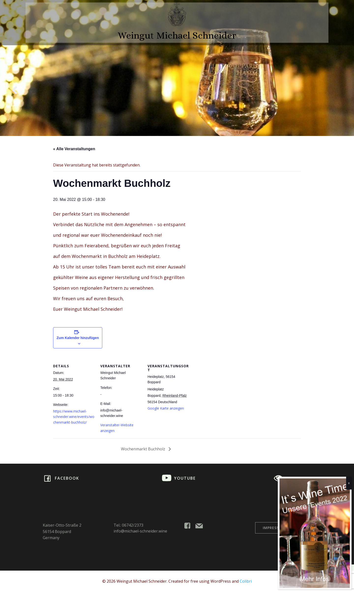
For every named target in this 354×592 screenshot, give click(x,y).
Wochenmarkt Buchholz (143, 449)
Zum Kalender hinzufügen (78, 338)
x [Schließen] (349, 483)
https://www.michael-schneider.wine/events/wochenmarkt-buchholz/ (73, 417)
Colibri (246, 581)
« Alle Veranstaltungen (74, 149)
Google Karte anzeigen (166, 408)
